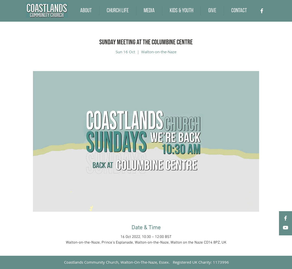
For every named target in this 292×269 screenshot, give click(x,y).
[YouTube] (285, 227)
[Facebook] (262, 11)
